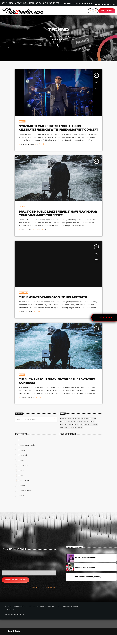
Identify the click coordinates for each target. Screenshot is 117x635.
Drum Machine (86, 427)
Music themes (89, 430)
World (21, 504)
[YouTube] (96, 4)
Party (76, 433)
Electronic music (27, 453)
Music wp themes (66, 433)
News (21, 484)
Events (22, 458)
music (70, 430)
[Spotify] (99, 4)
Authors (63, 427)
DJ (20, 448)
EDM (94, 427)
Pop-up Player (107, 11)
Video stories (25, 499)
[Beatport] (114, 4)
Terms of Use (50, 596)
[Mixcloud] (105, 4)
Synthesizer (64, 436)
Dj (79, 427)
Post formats (85, 433)
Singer (94, 433)
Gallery (63, 430)
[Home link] (23, 11)
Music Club (78, 430)
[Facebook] (111, 4)
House (21, 469)
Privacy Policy (35, 596)
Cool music (72, 427)
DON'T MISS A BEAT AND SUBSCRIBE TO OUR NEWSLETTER (30, 3)
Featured (23, 464)
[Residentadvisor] (102, 4)
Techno (73, 436)
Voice (80, 436)
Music (21, 479)
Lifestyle (23, 474)
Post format (24, 489)
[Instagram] (108, 4)
